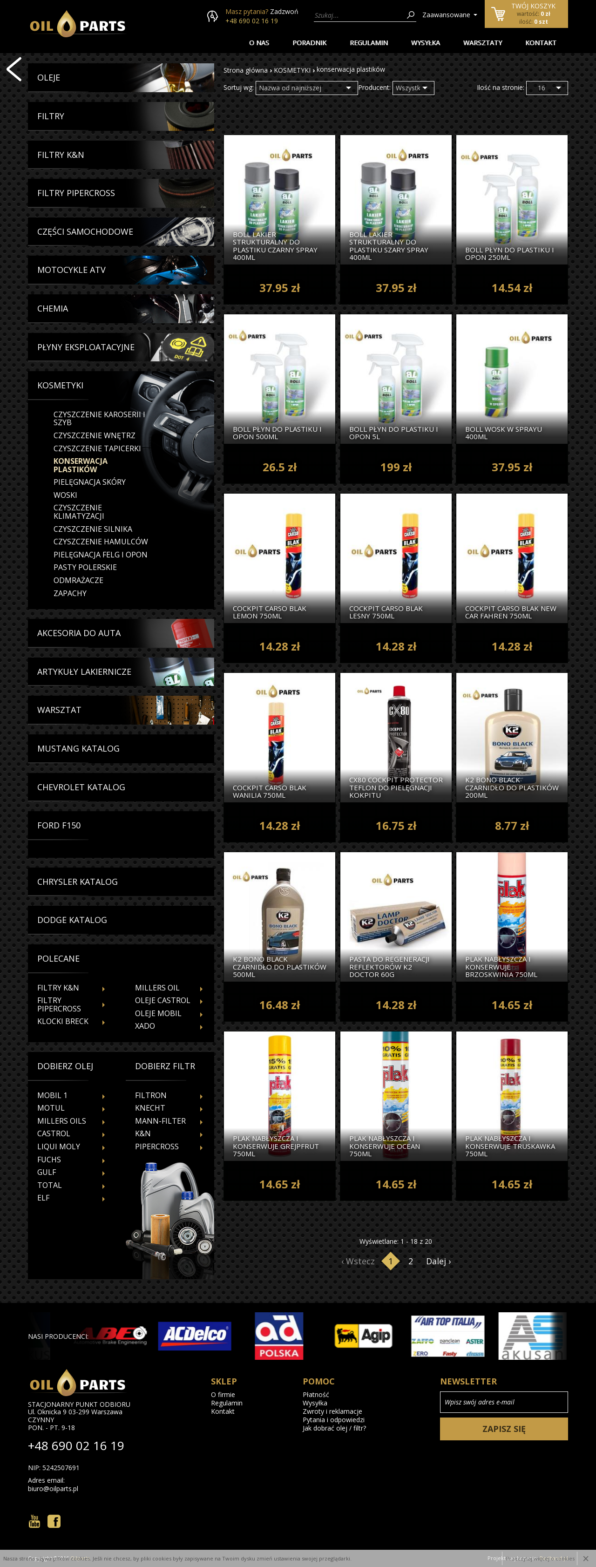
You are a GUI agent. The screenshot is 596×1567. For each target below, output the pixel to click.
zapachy (70, 593)
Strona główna (246, 70)
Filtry (50, 116)
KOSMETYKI (292, 70)
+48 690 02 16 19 (251, 20)
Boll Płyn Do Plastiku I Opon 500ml (277, 432)
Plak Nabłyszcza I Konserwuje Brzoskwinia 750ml (501, 966)
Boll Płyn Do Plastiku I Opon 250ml (509, 253)
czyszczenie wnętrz (94, 435)
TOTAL (49, 1185)
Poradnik (309, 42)
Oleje (48, 78)
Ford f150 (59, 826)
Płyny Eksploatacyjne (86, 347)
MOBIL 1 (52, 1095)
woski (65, 495)
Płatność (316, 1395)
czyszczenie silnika (93, 529)
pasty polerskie (85, 567)
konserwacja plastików (81, 465)
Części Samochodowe (85, 232)
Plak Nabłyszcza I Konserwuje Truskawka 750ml (510, 1146)
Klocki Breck (62, 1021)
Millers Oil (157, 988)
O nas (259, 42)
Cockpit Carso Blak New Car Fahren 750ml (510, 612)
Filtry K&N (60, 155)
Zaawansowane (446, 14)
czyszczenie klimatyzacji (79, 511)
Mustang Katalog (78, 749)
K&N (143, 1133)
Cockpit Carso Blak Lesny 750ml (386, 612)
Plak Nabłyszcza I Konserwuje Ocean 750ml (384, 1146)
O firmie (223, 1395)
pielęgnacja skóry (90, 482)
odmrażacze (78, 580)
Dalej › (438, 1261)
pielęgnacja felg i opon (101, 554)
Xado (145, 1026)
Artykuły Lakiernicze (84, 672)
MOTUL (51, 1108)
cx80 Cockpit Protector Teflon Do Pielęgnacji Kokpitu (396, 787)
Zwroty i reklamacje (332, 1411)
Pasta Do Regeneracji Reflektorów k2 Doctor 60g (389, 966)
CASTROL (53, 1133)
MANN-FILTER (160, 1121)
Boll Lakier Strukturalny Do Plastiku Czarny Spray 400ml (275, 246)
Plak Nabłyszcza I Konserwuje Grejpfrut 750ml (276, 1146)
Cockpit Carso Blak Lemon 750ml (269, 612)
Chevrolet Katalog (81, 787)
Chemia (52, 309)
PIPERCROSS (157, 1146)
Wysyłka (425, 42)
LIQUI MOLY (58, 1146)
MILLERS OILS (61, 1121)
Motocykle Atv (71, 270)
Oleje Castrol (162, 1000)
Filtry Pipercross (76, 193)
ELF (43, 1198)
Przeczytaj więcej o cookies (540, 1558)
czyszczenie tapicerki (97, 448)
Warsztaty (482, 42)
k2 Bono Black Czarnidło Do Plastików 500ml (279, 966)
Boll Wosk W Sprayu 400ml (503, 432)
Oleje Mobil (158, 1013)
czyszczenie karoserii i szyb (99, 418)
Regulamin (369, 42)
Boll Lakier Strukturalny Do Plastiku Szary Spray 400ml (388, 246)
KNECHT (150, 1108)
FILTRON (151, 1095)
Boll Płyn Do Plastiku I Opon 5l (393, 432)
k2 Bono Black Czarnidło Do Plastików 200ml (512, 787)
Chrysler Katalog (77, 882)
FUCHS (49, 1159)
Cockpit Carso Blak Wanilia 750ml (269, 791)
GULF (46, 1172)
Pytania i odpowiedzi (334, 1420)
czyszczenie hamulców (101, 541)
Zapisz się (504, 1428)
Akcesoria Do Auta (79, 633)
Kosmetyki (60, 385)
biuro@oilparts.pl (53, 1489)
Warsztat (59, 710)
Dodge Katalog (72, 920)
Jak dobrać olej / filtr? (334, 1428)
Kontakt (540, 42)
